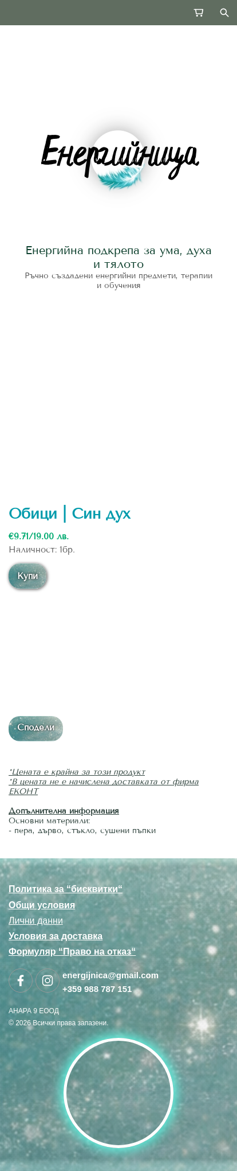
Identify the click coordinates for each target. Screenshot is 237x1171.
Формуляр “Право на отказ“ (72, 951)
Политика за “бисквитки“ (66, 889)
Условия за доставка (55, 936)
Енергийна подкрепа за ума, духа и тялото (118, 257)
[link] (118, 157)
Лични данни (36, 920)
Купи (27, 576)
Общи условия (42, 905)
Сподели (35, 727)
